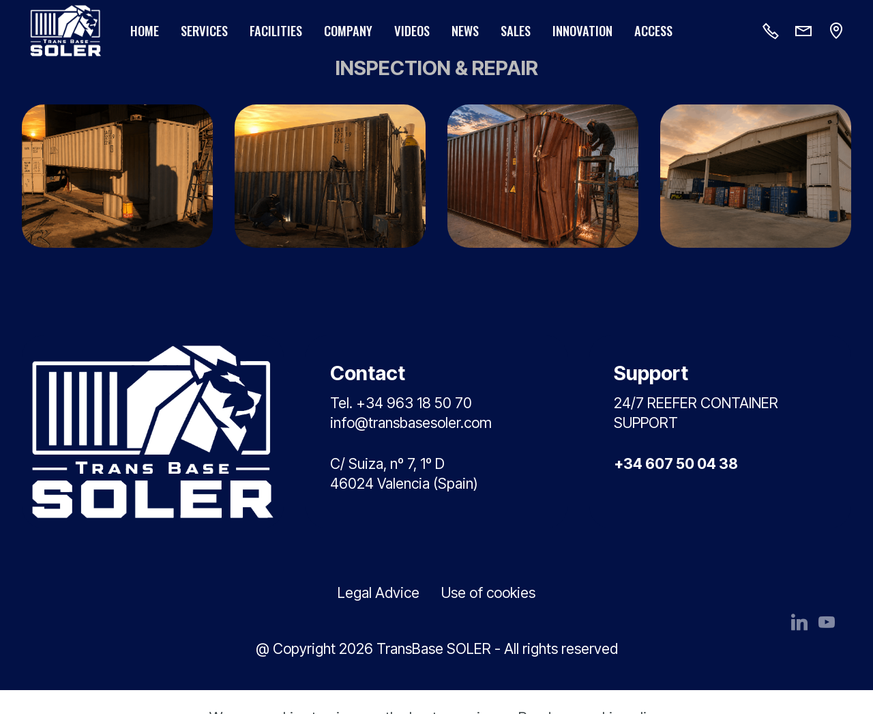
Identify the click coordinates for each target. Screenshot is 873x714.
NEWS (465, 30)
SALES (516, 30)
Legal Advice (378, 592)
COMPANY (348, 30)
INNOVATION (582, 30)
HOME (144, 30)
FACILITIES (276, 30)
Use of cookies (488, 592)
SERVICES (204, 30)
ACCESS (653, 30)
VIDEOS (412, 30)
